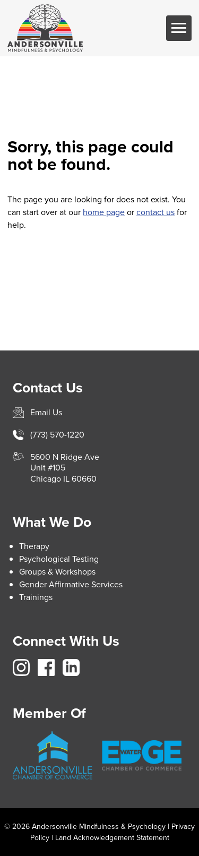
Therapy (34, 546)
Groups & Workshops (57, 572)
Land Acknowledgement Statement (112, 837)
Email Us (46, 412)
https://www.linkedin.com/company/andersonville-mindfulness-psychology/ (71, 667)
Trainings (36, 597)
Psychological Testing (59, 559)
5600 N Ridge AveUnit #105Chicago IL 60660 (64, 468)
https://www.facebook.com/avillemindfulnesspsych (46, 667)
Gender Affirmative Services (71, 584)
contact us (155, 212)
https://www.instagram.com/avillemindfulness (21, 667)
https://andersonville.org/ (52, 755)
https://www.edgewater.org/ (141, 755)
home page (104, 212)
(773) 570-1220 (57, 435)
